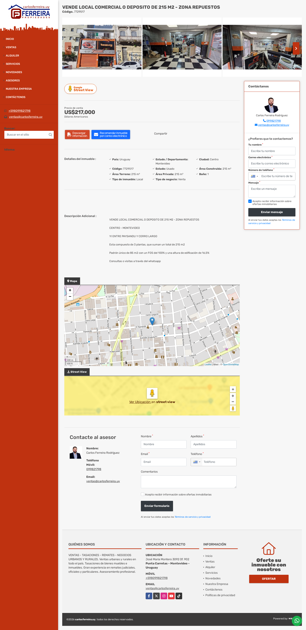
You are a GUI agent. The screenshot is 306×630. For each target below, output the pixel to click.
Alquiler (12, 55)
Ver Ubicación (140, 402)
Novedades (14, 72)
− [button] (70, 297)
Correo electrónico (260, 157)
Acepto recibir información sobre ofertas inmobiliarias (178, 494)
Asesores (13, 80)
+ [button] (70, 291)
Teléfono (197, 454)
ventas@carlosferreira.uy (26, 117)
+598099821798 (19, 111)
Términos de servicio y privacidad (193, 517)
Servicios (13, 63)
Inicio (10, 38)
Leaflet (208, 364)
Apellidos (197, 436)
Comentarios (149, 471)
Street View (81, 89)
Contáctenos (15, 97)
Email (145, 454)
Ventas (11, 47)
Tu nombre (255, 144)
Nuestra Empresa (19, 88)
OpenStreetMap (231, 364)
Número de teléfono (261, 170)
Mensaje (254, 182)
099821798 (93, 469)
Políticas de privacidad (220, 595)
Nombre (147, 436)
